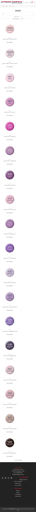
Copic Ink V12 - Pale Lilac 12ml (10, 209)
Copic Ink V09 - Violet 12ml (9, 185)
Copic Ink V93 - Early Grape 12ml (10, 404)
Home (3, 6)
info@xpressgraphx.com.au (18, 474)
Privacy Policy (18, 483)
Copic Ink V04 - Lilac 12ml (9, 112)
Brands (18, 492)
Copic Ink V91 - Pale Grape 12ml (9, 380)
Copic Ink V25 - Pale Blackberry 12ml (9, 331)
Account (26, 2)
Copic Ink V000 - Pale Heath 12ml (10, 39)
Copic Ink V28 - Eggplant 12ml (9, 355)
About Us (18, 490)
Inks (10, 6)
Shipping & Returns (23, 479)
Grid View (15, 19)
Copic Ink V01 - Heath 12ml (9, 87)
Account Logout (18, 485)
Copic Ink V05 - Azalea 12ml (10, 136)
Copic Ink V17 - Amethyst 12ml (9, 258)
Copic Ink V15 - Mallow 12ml (9, 234)
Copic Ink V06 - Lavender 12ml (9, 161)
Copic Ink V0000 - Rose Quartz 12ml (9, 63)
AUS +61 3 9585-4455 (18, 472)
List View (20, 19)
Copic (7, 6)
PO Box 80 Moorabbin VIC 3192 (18, 471)
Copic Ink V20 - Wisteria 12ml (10, 282)
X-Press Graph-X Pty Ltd (18, 469)
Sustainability (18, 494)
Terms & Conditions (18, 481)
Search (23, 2)
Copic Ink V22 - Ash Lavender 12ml (10, 307)
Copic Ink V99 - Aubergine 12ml (9, 453)
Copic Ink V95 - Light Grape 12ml (10, 428)
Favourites (28, 2)
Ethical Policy (18, 496)
